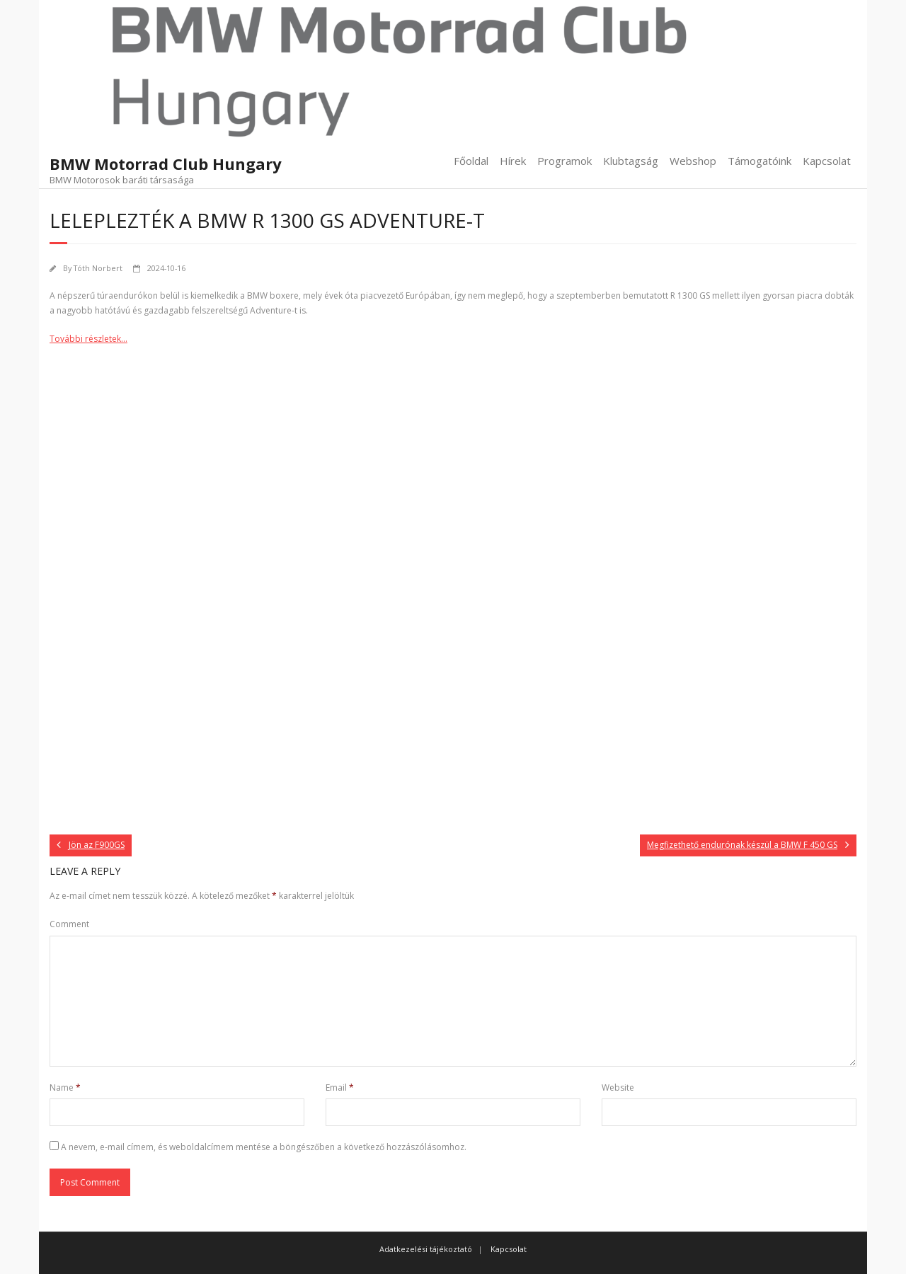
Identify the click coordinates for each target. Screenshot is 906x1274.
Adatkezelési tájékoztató (425, 1249)
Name (65, 1087)
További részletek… (88, 339)
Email (340, 1087)
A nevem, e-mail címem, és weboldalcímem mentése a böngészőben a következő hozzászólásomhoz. (263, 1147)
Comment (69, 924)
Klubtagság (630, 161)
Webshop (693, 161)
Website (618, 1087)
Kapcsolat (827, 161)
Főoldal (471, 161)
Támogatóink (759, 161)
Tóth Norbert (98, 268)
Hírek (513, 161)
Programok (564, 161)
